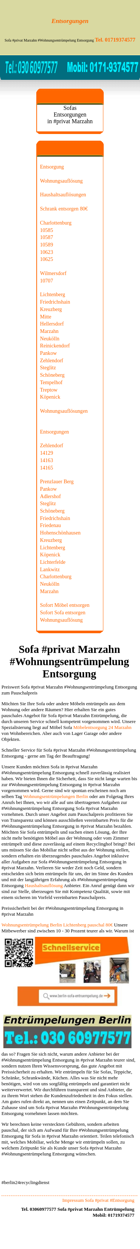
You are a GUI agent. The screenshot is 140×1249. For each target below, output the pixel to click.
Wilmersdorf (53, 273)
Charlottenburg (55, 223)
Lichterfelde (53, 562)
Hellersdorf (52, 324)
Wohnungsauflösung (61, 181)
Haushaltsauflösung (44, 885)
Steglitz (48, 367)
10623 (46, 252)
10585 (46, 230)
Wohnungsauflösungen (64, 411)
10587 (46, 237)
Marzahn (49, 331)
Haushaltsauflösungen (63, 194)
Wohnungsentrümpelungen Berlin (56, 796)
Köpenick (50, 397)
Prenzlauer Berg (57, 481)
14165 (46, 468)
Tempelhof (51, 382)
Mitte (45, 317)
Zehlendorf (51, 360)
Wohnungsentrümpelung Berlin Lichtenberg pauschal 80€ (57, 925)
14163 (46, 460)
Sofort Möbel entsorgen (64, 605)
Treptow (48, 390)
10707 (46, 281)
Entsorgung (52, 167)
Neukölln (49, 338)
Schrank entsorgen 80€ (64, 209)
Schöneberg (52, 375)
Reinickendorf (55, 346)
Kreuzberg (51, 309)
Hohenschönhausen (60, 533)
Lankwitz (50, 569)
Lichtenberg (52, 294)
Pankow (48, 353)
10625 (46, 259)
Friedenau (50, 525)
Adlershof (50, 496)
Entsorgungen (54, 432)
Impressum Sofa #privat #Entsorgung (98, 1200)
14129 (46, 453)
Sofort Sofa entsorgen (63, 612)
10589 (46, 245)
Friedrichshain (55, 302)
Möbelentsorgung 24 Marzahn (102, 727)
